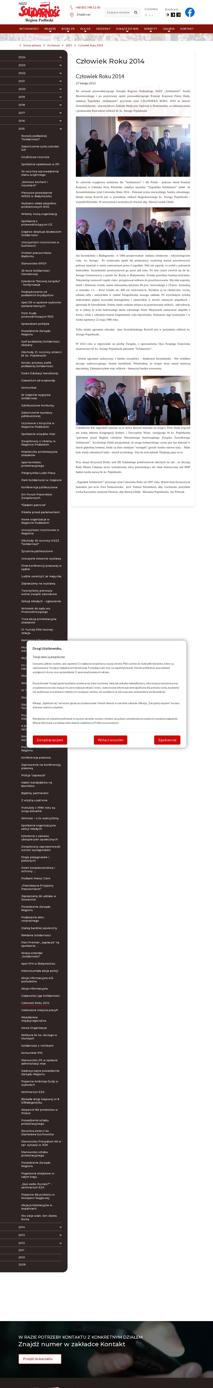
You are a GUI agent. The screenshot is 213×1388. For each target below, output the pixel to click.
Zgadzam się (167, 740)
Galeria (169, 29)
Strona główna (32, 45)
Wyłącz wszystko (110, 740)
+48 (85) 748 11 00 (87, 7)
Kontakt (187, 28)
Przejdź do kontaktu (38, 1359)
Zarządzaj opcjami (50, 740)
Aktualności (29, 28)
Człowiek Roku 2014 (90, 45)
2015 (69, 45)
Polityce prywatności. (107, 722)
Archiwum (53, 45)
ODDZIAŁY (103, 28)
